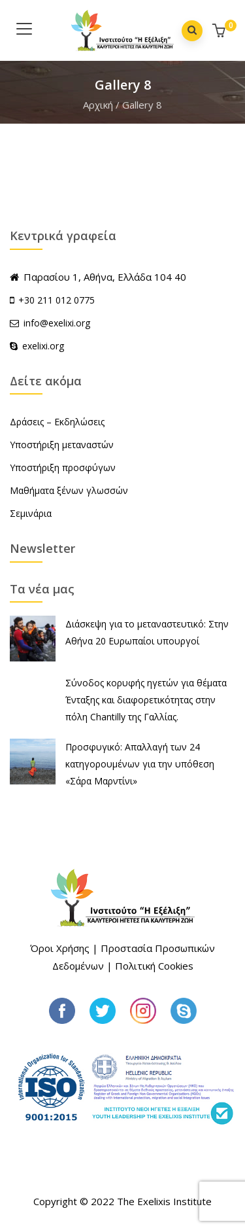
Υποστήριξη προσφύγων (63, 467)
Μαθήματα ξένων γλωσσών (69, 490)
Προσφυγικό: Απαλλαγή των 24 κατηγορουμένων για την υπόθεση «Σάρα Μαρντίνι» (139, 764)
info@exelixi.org (50, 323)
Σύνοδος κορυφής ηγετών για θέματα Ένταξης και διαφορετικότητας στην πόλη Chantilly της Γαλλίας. (146, 699)
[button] (220, 32)
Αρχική (98, 104)
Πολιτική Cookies (154, 965)
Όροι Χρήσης (60, 948)
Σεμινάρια (31, 513)
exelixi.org (37, 346)
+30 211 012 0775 (56, 300)
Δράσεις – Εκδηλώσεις (57, 421)
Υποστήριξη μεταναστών (62, 444)
